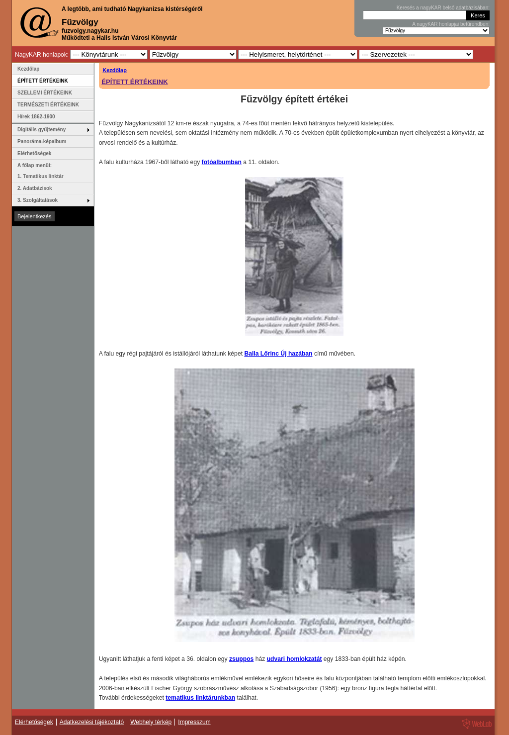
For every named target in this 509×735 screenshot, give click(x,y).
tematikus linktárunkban (200, 697)
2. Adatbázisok (34, 188)
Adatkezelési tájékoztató (92, 722)
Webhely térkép (150, 722)
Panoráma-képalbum (41, 141)
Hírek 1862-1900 (36, 116)
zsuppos (241, 658)
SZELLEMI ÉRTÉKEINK (44, 92)
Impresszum (194, 722)
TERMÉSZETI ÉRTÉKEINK (48, 104)
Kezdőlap (114, 70)
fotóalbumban (222, 162)
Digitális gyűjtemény (41, 129)
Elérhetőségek (34, 153)
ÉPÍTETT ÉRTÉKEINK (134, 82)
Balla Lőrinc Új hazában (278, 353)
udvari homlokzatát (294, 658)
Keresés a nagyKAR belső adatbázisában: (443, 7)
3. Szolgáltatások (37, 200)
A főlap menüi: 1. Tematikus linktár (40, 171)
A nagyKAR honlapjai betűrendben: (451, 24)
